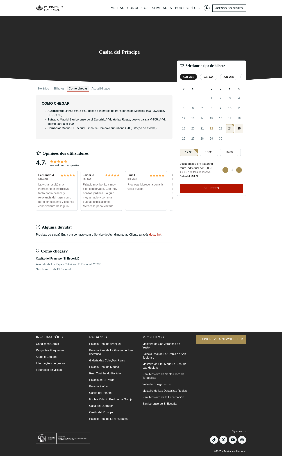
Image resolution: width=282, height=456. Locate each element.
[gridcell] (230, 128)
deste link (155, 234)
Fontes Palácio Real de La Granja (110, 399)
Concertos (138, 8)
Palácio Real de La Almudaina (108, 418)
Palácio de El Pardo (102, 379)
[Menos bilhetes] (225, 170)
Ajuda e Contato (46, 356)
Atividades (162, 8)
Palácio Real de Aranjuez (105, 343)
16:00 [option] (229, 152)
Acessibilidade (101, 88)
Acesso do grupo (229, 8)
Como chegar (78, 88)
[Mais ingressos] (239, 170)
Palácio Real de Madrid (104, 366)
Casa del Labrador (101, 405)
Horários (43, 88)
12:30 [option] (191, 151)
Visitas (117, 8)
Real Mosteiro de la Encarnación (163, 397)
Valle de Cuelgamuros (156, 384)
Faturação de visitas (49, 369)
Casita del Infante (100, 392)
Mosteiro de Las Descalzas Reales (164, 390)
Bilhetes (59, 88)
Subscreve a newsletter (221, 339)
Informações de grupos (50, 363)
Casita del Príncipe (101, 412)
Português (188, 8)
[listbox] (211, 152)
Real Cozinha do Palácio (105, 373)
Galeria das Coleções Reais (107, 360)
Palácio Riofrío (98, 386)
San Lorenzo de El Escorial (159, 403)
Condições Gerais (47, 343)
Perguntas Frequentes (50, 350)
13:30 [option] (209, 152)
